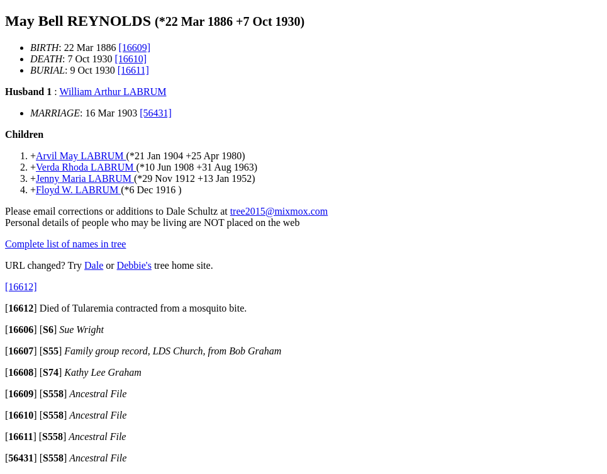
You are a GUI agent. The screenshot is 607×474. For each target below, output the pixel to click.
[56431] (156, 113)
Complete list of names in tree (65, 244)
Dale (93, 265)
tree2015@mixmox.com (279, 211)
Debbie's (134, 265)
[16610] (131, 59)
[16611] (133, 70)
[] (21, 308)
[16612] (21, 286)
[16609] (134, 47)
